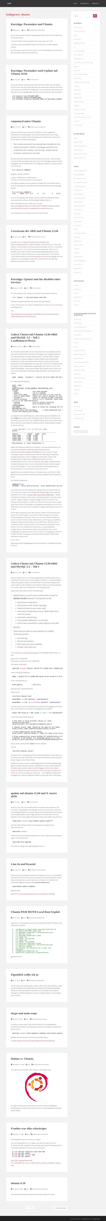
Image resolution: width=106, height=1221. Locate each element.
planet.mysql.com (80, 158)
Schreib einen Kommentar (37, 30)
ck (74, 47)
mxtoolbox (77, 374)
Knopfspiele (78, 221)
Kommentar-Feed (79, 414)
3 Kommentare (36, 288)
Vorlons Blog (78, 125)
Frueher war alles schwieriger (29, 1128)
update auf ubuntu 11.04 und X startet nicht (34, 795)
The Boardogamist (80, 260)
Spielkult (76, 249)
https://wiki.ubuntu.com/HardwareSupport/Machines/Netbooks (34, 1041)
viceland (76, 121)
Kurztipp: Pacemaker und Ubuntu (31, 24)
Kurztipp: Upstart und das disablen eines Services (35, 281)
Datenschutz (84, 3)
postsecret (77, 94)
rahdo (76, 229)
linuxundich (37, 256)
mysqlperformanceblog (81, 82)
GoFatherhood (78, 59)
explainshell (78, 297)
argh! (75, 35)
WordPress (97, 1219)
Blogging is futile (79, 43)
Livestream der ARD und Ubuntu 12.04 (34, 231)
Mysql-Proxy (15, 472)
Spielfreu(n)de (78, 245)
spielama (77, 237)
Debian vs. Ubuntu (22, 1058)
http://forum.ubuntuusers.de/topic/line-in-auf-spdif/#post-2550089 (33, 894)
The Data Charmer (80, 109)
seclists (76, 305)
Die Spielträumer (79, 206)
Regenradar (77, 386)
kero (24, 30)
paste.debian (78, 382)
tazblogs (76, 106)
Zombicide (77, 272)
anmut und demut (80, 31)
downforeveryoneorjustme (82, 339)
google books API (79, 350)
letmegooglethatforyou (81, 362)
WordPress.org (78, 418)
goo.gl (76, 347)
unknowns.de (78, 264)
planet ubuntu (78, 150)
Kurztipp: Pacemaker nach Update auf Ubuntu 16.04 (34, 72)
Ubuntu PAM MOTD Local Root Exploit (35, 911)
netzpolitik (77, 90)
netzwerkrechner (79, 378)
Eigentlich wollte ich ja (24, 974)
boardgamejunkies (80, 178)
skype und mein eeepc (24, 1013)
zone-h (76, 393)
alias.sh (76, 285)
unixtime (77, 390)
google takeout (79, 358)
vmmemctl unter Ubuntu (26, 121)
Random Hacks (79, 102)
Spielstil (76, 253)
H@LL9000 (77, 214)
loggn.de (76, 66)
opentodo (77, 301)
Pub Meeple (78, 225)
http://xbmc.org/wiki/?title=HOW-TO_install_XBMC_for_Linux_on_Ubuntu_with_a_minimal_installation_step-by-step (36, 1163)
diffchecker (77, 335)
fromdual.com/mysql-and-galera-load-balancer (26, 452)
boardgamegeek (79, 174)
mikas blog (77, 78)
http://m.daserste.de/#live (19, 244)
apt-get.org (77, 319)
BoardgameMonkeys (80, 182)
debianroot (77, 289)
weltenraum (78, 268)
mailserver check (79, 370)
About (75, 3)
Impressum (95, 3)
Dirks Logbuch (78, 55)
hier (16, 504)
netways (76, 86)
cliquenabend (78, 202)
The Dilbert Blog (79, 113)
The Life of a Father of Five (82, 117)
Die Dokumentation (43, 497)
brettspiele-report (80, 198)
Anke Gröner (78, 27)
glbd (30, 359)
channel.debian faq (80, 327)
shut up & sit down (80, 233)
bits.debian (77, 39)
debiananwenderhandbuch (83, 331)
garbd (15, 775)
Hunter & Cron (78, 217)
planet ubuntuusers (80, 154)
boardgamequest (79, 186)
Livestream (42, 242)
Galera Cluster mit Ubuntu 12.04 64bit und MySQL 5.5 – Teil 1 (34, 565)
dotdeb (76, 293)
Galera (36, 580)
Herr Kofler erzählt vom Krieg (83, 63)
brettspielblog (78, 194)
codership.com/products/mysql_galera (26, 653)
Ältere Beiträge (60, 1208)
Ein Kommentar (33, 79)
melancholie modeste (81, 74)
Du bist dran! (78, 210)
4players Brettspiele (80, 171)
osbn (75, 138)
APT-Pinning (78, 323)
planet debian (78, 142)
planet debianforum (80, 146)
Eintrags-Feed (78, 410)
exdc (9, 3)
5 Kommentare (33, 802)
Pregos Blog (78, 98)
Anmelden (77, 407)
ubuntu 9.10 (18, 1183)
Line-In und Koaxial (23, 864)
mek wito (77, 70)
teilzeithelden (78, 257)
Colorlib (84, 1219)
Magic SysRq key (79, 366)
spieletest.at (78, 241)
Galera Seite (17, 768)
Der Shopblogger (79, 51)
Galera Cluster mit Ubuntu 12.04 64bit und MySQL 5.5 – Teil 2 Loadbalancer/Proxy (34, 337)
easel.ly (76, 343)
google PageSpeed (80, 354)
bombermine (78, 190)
